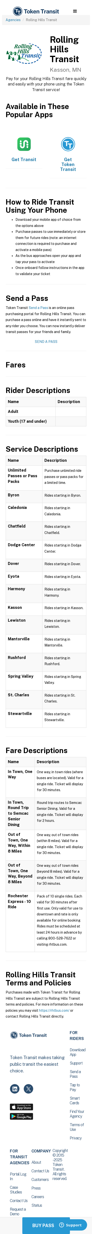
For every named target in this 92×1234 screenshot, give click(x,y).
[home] (35, 11)
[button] (75, 11)
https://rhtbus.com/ (54, 1010)
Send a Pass (38, 308)
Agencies (13, 20)
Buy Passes (46, 1225)
